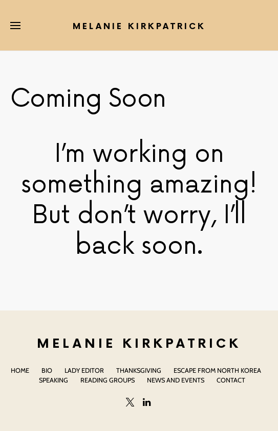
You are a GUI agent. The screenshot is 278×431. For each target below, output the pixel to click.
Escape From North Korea (217, 370)
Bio (46, 370)
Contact (231, 380)
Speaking (53, 380)
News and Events (175, 380)
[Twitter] (130, 401)
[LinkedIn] (147, 401)
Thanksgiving (138, 370)
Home (20, 370)
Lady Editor (84, 370)
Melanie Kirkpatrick (139, 27)
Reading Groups (107, 380)
